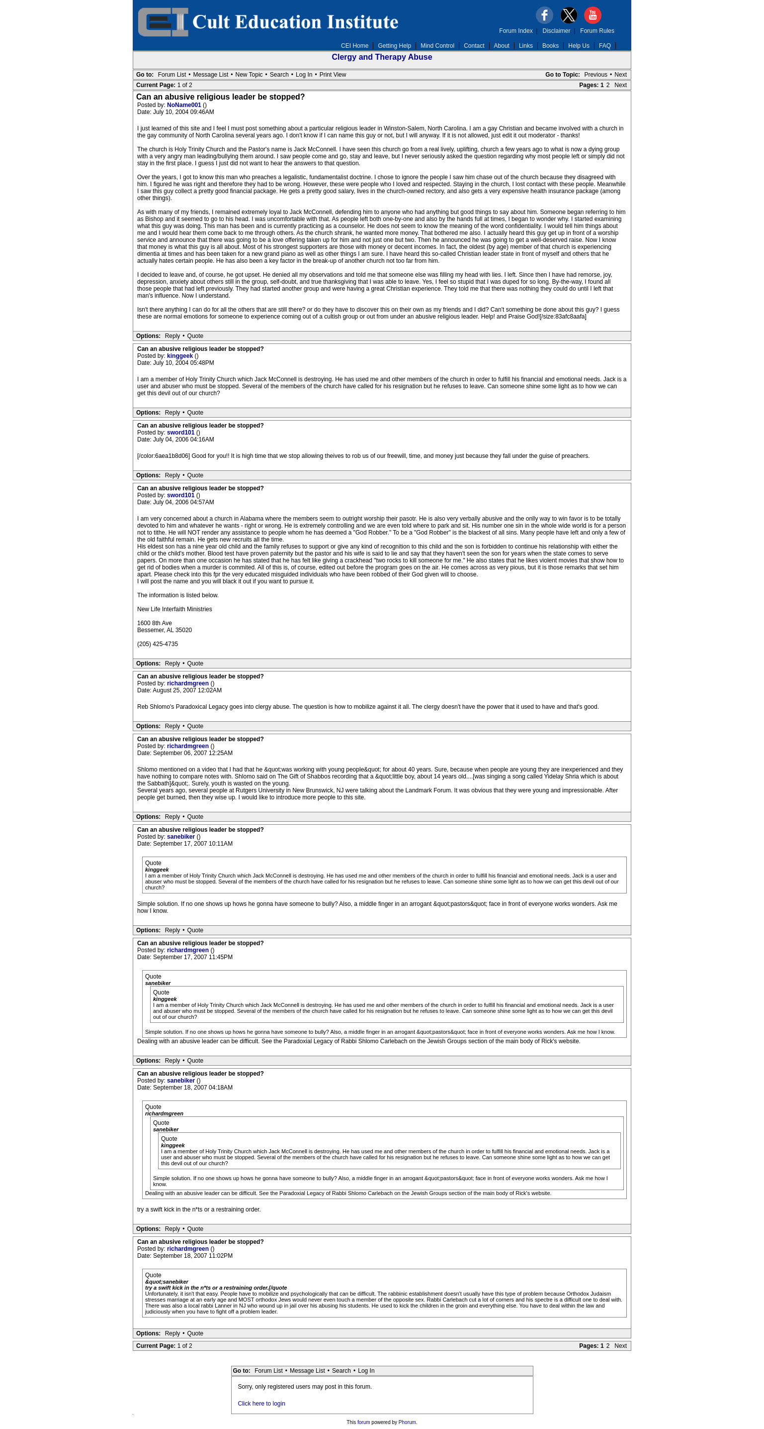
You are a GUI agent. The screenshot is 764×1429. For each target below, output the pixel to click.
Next (620, 74)
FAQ (605, 45)
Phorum (407, 1422)
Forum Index (515, 30)
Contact (474, 45)
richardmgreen (188, 683)
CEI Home (354, 45)
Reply (172, 335)
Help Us (579, 45)
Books (550, 45)
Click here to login (261, 1403)
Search (279, 74)
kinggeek (180, 355)
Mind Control (437, 45)
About (501, 45)
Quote (195, 335)
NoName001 (185, 105)
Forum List (172, 74)
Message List (211, 74)
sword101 (181, 432)
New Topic (248, 74)
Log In (304, 74)
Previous (595, 74)
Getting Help (394, 45)
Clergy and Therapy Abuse (382, 57)
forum (363, 1422)
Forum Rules (597, 30)
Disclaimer (557, 30)
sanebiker (181, 836)
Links (526, 45)
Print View (333, 74)
